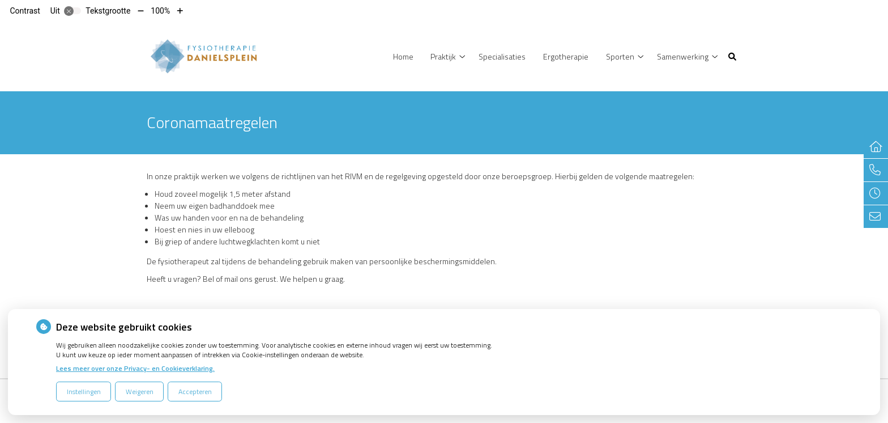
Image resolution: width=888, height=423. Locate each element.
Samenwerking (682, 56)
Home (403, 56)
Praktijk (443, 56)
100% (160, 10)
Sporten (620, 56)
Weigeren (139, 391)
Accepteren (195, 391)
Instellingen (84, 391)
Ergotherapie (565, 56)
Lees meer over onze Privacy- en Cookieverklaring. (135, 368)
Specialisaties (502, 56)
